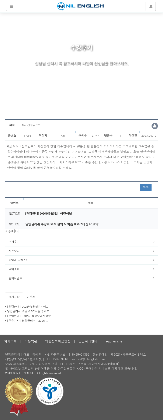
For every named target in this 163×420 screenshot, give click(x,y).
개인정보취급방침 (57, 341)
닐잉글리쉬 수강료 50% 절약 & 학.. (29, 311)
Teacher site (113, 341)
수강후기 (14, 242)
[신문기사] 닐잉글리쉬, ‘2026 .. (27, 320)
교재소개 (14, 269)
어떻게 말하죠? (18, 260)
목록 (146, 187)
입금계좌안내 (87, 341)
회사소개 (10, 341)
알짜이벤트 (15, 278)
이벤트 (31, 297)
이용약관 (31, 341)
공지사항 (14, 297)
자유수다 (14, 251)
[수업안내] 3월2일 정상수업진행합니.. (31, 316)
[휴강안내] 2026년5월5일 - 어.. (27, 306)
